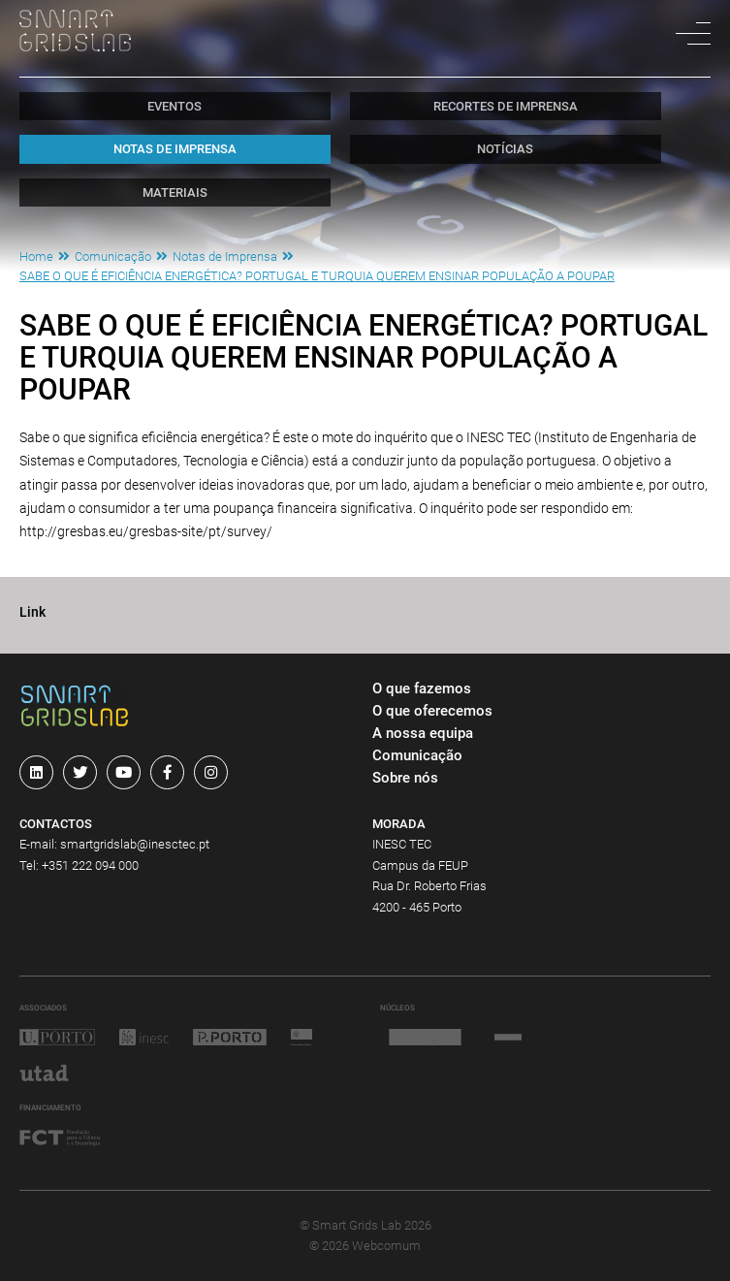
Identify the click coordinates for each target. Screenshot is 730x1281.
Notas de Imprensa (175, 149)
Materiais (175, 192)
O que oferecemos (432, 711)
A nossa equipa (422, 733)
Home (36, 256)
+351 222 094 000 (90, 865)
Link (32, 613)
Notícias (505, 149)
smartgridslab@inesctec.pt (134, 844)
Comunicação (113, 256)
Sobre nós (405, 777)
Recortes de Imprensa (505, 106)
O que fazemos (421, 688)
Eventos (174, 106)
